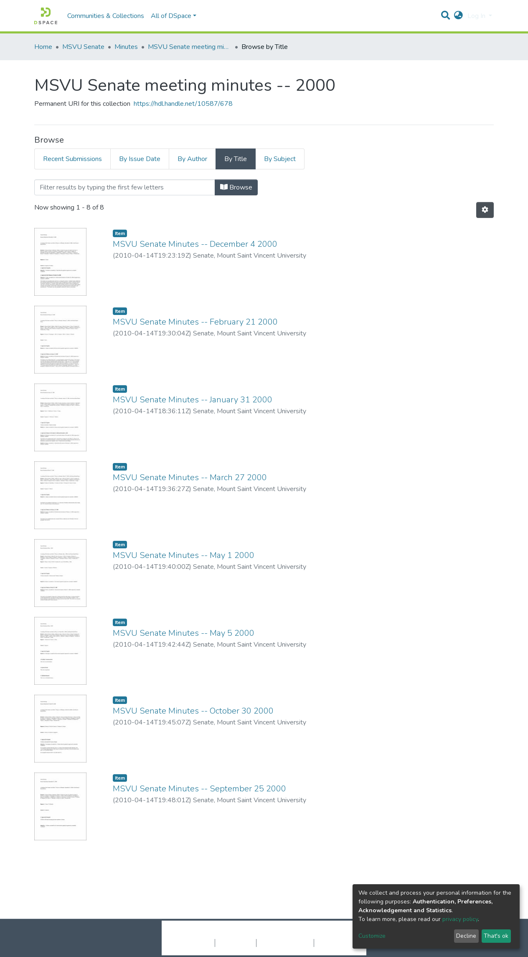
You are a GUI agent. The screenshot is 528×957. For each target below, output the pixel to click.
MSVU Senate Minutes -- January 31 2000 (192, 399)
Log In (477, 15)
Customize (372, 936)
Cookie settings (192, 943)
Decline (466, 936)
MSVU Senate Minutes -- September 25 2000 (199, 788)
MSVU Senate (83, 46)
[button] (458, 16)
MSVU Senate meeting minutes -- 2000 (189, 46)
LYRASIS (327, 934)
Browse (236, 187)
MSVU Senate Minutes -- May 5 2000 (183, 633)
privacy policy (460, 919)
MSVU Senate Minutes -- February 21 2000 (195, 322)
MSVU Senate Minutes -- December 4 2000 (195, 244)
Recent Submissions (72, 159)
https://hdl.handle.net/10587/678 (183, 103)
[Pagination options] (485, 210)
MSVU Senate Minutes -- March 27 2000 (190, 477)
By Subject (280, 159)
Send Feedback (336, 943)
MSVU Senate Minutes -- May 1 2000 (183, 555)
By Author (192, 159)
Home (43, 46)
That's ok (496, 936)
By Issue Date (139, 159)
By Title (235, 159)
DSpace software (213, 934)
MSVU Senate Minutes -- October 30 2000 (193, 710)
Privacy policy (235, 943)
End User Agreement (285, 943)
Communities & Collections (105, 15)
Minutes (126, 46)
